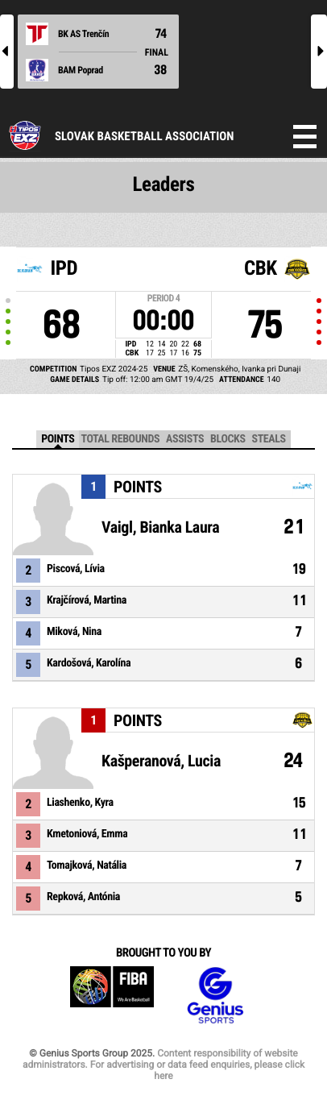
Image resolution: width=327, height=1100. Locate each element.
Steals (269, 439)
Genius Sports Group (215, 995)
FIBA (112, 995)
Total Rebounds (120, 439)
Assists (185, 439)
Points (57, 439)
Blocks (227, 439)
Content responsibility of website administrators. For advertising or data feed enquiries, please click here (163, 1064)
